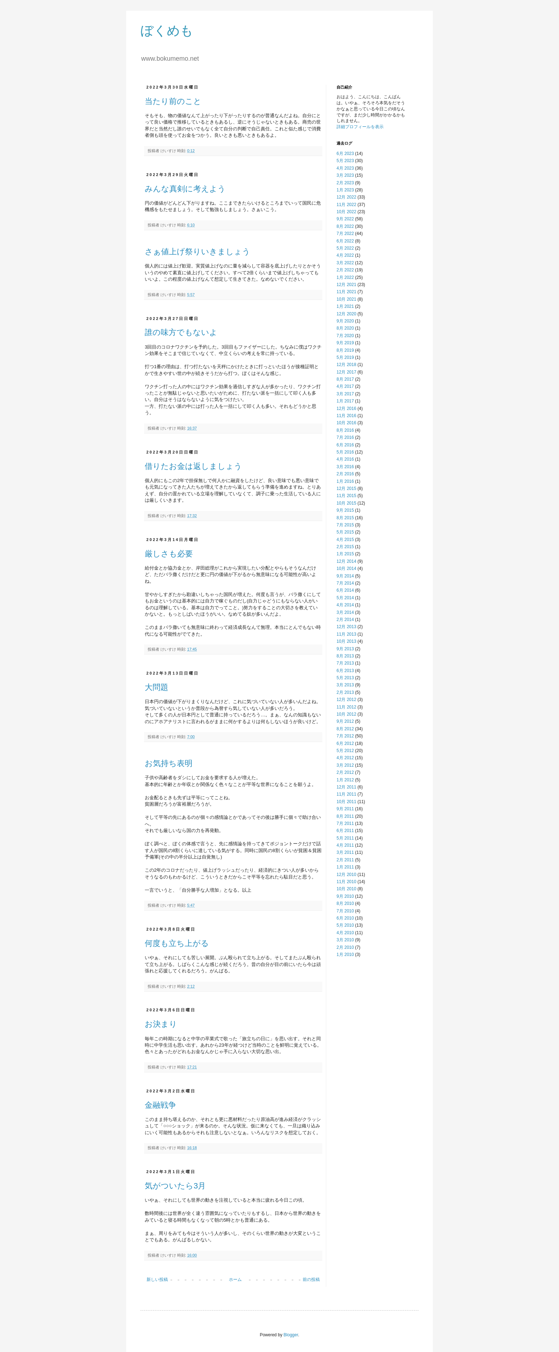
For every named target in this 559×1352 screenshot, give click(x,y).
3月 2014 (345, 612)
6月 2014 (345, 590)
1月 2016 (345, 481)
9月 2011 (345, 808)
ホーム (235, 1279)
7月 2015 (345, 524)
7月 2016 (345, 437)
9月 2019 (345, 342)
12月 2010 (346, 874)
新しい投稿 (157, 1279)
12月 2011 (346, 787)
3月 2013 (345, 684)
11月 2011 (346, 794)
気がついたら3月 (175, 1185)
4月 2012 (345, 757)
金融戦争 (160, 1105)
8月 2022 (345, 226)
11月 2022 (346, 204)
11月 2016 (346, 415)
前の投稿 (311, 1279)
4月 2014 (345, 604)
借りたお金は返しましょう (193, 466)
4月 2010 (345, 932)
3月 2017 (345, 393)
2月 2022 (345, 269)
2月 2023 (345, 182)
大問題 (156, 687)
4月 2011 (345, 845)
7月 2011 (345, 823)
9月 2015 (345, 510)
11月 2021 (346, 291)
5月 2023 (345, 160)
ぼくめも (166, 30)
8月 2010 (345, 903)
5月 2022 (345, 248)
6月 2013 (345, 670)
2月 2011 (345, 859)
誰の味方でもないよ (181, 332)
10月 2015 (346, 503)
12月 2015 (346, 488)
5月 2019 (345, 357)
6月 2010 (345, 918)
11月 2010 (346, 881)
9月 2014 (345, 576)
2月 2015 (345, 546)
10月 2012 (346, 714)
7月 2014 (345, 583)
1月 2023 (345, 189)
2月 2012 (345, 772)
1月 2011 (345, 867)
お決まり (161, 1024)
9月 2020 (345, 321)
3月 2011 (345, 852)
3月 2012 (345, 765)
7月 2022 (345, 233)
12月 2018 (346, 364)
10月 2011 (346, 801)
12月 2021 (346, 284)
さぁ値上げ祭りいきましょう (197, 251)
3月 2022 (345, 262)
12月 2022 (346, 197)
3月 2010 (345, 939)
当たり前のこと (173, 101)
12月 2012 (346, 699)
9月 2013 (345, 648)
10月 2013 (346, 641)
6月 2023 (345, 153)
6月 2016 (345, 444)
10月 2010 (346, 888)
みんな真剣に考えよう (185, 188)
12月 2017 (346, 372)
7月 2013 (345, 663)
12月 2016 (346, 408)
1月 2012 (345, 779)
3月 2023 (345, 175)
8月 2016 (345, 430)
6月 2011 (345, 830)
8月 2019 (345, 350)
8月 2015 (345, 517)
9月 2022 (345, 218)
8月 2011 (345, 816)
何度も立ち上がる (177, 943)
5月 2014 (345, 597)
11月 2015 (346, 495)
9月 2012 (345, 721)
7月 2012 (345, 735)
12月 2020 (346, 313)
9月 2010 (345, 896)
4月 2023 (345, 168)
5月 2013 (345, 677)
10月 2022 (346, 211)
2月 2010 (345, 947)
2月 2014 (345, 619)
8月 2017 (345, 379)
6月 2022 (345, 241)
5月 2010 (345, 925)
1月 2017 (345, 401)
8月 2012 (345, 728)
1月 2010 (345, 954)
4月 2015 (345, 539)
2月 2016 (345, 473)
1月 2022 (345, 277)
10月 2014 (346, 568)
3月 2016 (345, 466)
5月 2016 (345, 452)
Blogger (290, 1334)
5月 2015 (345, 532)
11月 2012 (346, 707)
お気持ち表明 (169, 763)
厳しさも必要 (169, 553)
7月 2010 (345, 910)
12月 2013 (346, 626)
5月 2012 (345, 750)
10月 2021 (346, 299)
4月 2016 (345, 459)
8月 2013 (345, 656)
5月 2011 (345, 838)
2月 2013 (345, 692)
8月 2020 (345, 328)
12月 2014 (346, 561)
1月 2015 (345, 553)
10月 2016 (346, 422)
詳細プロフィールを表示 (360, 126)
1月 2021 (345, 306)
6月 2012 (345, 743)
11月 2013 (346, 634)
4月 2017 (345, 386)
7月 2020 (345, 335)
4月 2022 (345, 255)
